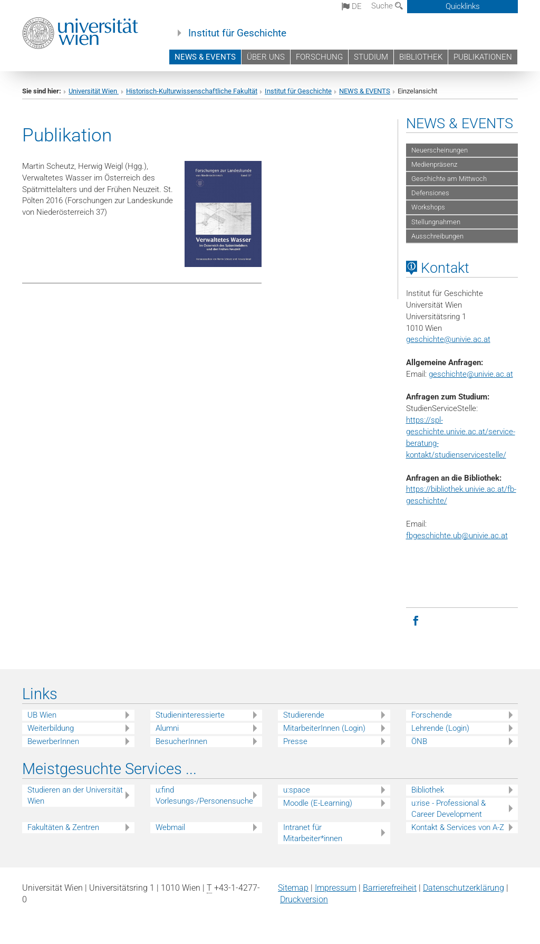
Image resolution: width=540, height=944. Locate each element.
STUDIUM (371, 57)
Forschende (431, 715)
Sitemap (293, 888)
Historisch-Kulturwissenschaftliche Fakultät (191, 91)
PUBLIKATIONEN (483, 57)
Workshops (428, 207)
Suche (387, 6)
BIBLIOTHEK (420, 57)
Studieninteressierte (190, 715)
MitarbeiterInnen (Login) (324, 728)
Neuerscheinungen (439, 150)
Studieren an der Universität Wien (75, 795)
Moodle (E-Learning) (317, 803)
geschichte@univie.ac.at (471, 374)
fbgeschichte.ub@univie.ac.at (457, 535)
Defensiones (430, 193)
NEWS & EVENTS (205, 57)
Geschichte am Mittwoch (449, 179)
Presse (295, 741)
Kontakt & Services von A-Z (457, 827)
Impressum (335, 888)
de (352, 6)
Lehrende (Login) (440, 728)
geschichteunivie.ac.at (448, 339)
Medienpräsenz (434, 164)
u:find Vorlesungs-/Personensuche (204, 795)
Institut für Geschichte (237, 33)
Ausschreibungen (437, 236)
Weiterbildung (50, 728)
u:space (296, 790)
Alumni (167, 728)
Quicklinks (463, 6)
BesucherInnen (181, 741)
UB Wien (41, 715)
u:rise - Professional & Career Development (448, 808)
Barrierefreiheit (390, 888)
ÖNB (419, 741)
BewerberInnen (53, 741)
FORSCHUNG (319, 57)
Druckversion (304, 899)
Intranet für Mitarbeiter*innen (312, 833)
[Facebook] (416, 620)
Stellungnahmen (435, 222)
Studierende (303, 715)
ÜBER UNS (266, 57)
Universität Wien (94, 91)
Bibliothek (427, 790)
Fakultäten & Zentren (63, 827)
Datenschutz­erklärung (463, 888)
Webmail (170, 827)
